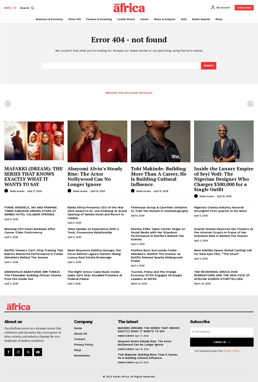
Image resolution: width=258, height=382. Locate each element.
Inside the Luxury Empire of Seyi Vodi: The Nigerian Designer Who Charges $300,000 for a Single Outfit (223, 179)
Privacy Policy (231, 351)
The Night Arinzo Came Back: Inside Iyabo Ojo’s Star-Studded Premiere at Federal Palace (95, 275)
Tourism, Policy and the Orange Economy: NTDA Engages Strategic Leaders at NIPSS (156, 275)
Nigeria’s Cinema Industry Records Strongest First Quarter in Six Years (220, 209)
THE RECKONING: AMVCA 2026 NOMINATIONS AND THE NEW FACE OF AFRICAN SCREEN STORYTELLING (222, 275)
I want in (222, 342)
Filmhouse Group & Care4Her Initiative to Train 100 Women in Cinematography (159, 209)
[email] (222, 331)
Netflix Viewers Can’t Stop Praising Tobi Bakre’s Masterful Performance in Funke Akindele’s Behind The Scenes (33, 254)
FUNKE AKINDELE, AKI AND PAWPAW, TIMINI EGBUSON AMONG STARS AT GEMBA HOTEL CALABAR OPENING (30, 211)
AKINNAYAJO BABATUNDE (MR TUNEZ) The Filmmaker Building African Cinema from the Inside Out (32, 275)
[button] (27, 8)
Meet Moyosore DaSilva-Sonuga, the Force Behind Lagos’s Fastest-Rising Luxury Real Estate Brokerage (94, 254)
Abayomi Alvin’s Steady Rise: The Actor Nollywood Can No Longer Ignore (95, 176)
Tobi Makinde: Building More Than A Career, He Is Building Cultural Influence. (158, 176)
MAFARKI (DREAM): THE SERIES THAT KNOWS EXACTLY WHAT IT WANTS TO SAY (33, 176)
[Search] (208, 66)
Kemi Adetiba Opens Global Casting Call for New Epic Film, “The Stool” (223, 252)
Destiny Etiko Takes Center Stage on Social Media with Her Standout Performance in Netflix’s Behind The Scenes (158, 234)
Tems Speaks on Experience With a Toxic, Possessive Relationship (93, 230)
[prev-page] (7, 104)
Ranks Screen (17, 191)
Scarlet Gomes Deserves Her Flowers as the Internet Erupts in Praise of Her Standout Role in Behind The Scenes (223, 232)
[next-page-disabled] (250, 104)
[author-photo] (6, 191)
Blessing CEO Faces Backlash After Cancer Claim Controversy (29, 230)
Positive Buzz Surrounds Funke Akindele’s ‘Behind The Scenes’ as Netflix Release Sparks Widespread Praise (156, 256)
